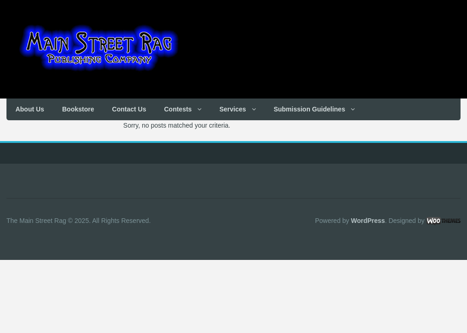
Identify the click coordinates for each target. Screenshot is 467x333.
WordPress (368, 220)
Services (232, 109)
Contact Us (129, 109)
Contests (178, 109)
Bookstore (78, 109)
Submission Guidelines (309, 109)
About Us (29, 109)
